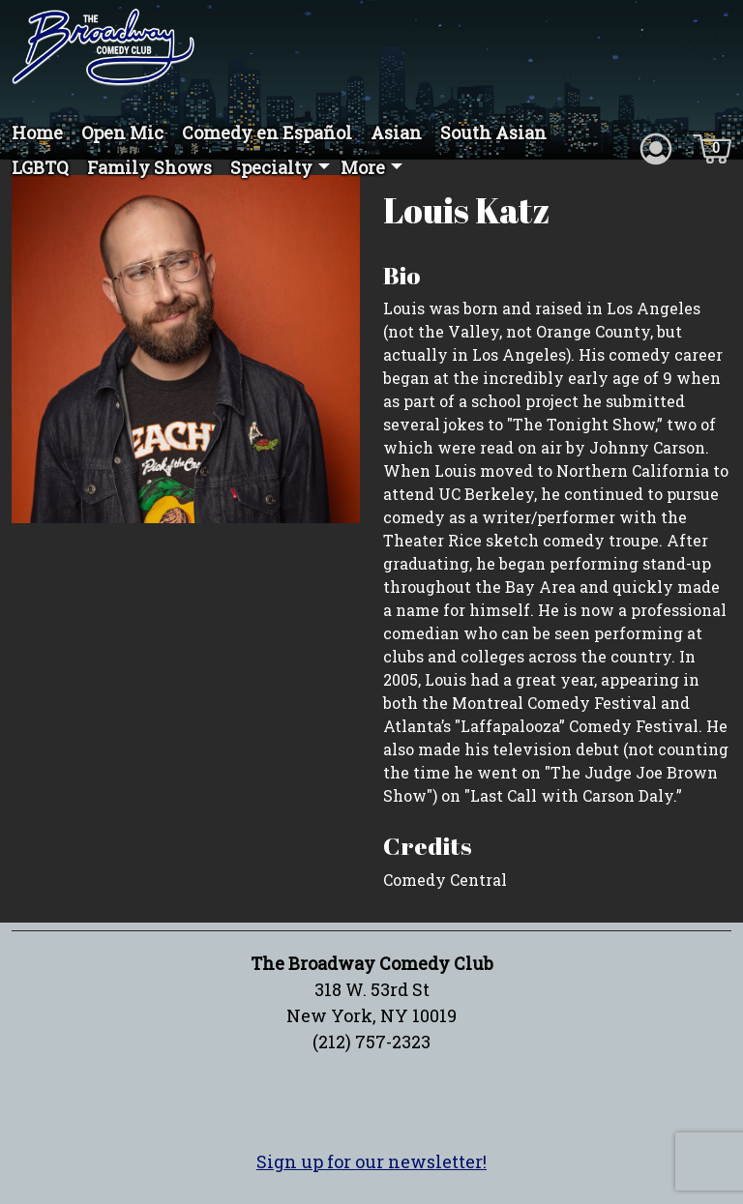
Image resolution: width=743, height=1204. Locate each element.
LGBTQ (40, 167)
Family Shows (149, 167)
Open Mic (122, 132)
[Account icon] (656, 147)
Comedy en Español (267, 132)
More (363, 167)
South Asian (493, 132)
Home (37, 132)
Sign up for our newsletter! (371, 1161)
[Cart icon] (712, 147)
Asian (396, 132)
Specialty (271, 167)
